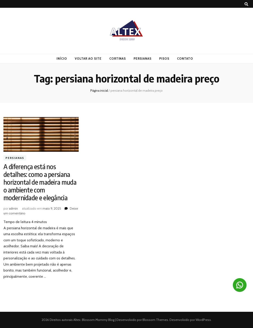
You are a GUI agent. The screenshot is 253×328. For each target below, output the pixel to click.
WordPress (203, 320)
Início (62, 58)
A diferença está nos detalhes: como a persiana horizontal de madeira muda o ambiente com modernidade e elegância (39, 182)
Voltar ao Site (88, 58)
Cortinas (117, 58)
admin (13, 208)
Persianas (142, 58)
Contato (185, 58)
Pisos (164, 58)
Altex (77, 320)
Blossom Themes (155, 320)
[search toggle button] (246, 4)
